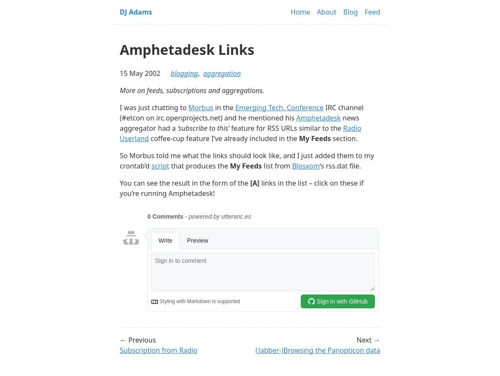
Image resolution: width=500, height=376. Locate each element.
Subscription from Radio (159, 350)
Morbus (201, 107)
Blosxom (306, 166)
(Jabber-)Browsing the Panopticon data (318, 350)
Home (300, 12)
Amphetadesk (318, 118)
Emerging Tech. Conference (279, 107)
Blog (350, 12)
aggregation (222, 73)
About (326, 12)
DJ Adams (136, 12)
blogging (184, 73)
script (160, 166)
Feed (372, 12)
